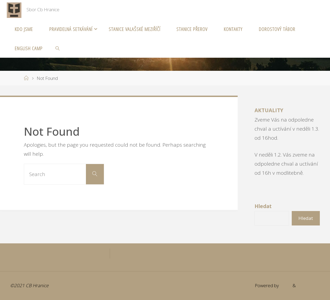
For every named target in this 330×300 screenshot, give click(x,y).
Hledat (305, 218)
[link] (57, 48)
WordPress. (308, 285)
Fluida (285, 285)
